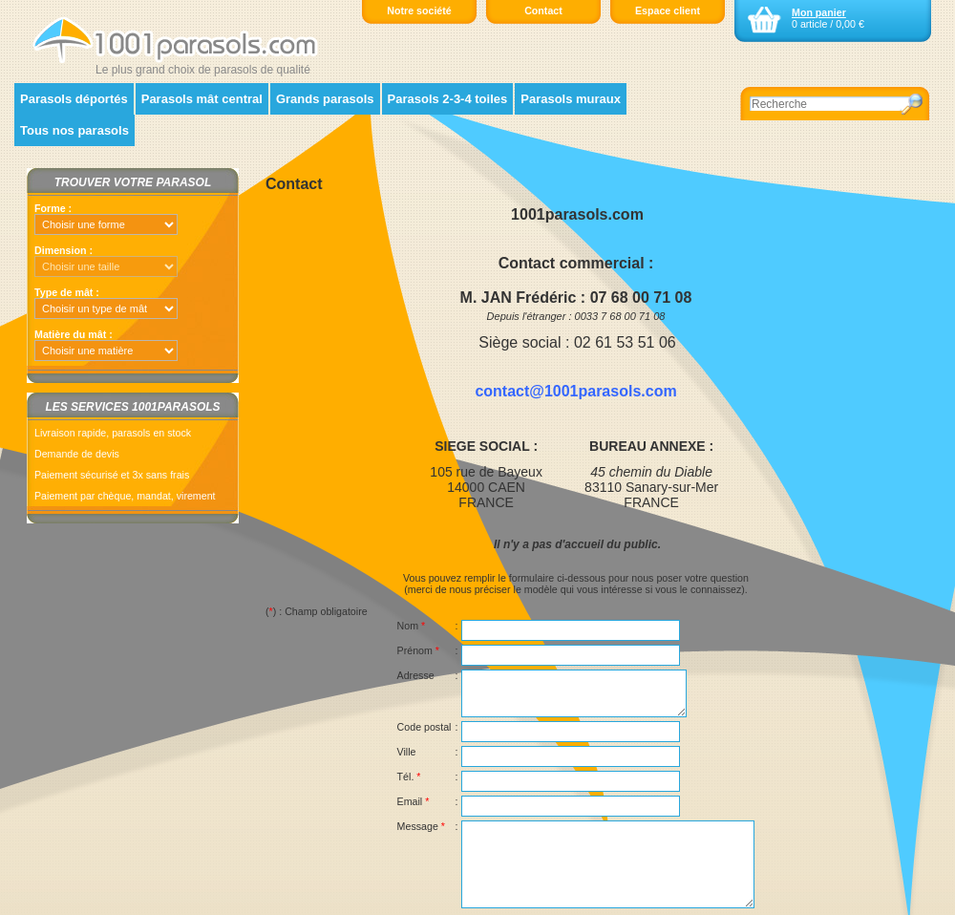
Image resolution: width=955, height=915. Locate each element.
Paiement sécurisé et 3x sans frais (111, 474)
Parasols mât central (202, 99)
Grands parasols (325, 99)
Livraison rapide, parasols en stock (112, 432)
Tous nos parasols (74, 130)
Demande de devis (76, 453)
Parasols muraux (570, 99)
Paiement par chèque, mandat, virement (125, 495)
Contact (543, 10)
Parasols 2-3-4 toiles (448, 99)
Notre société (419, 10)
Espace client (667, 10)
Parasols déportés (74, 99)
